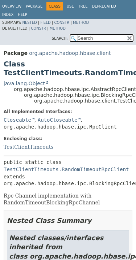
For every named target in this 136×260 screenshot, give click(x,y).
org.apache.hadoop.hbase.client (70, 53)
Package (34, 6)
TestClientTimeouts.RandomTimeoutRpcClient (66, 169)
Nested (29, 23)
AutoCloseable (58, 120)
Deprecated (104, 6)
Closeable (17, 120)
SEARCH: (60, 38)
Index (7, 15)
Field (45, 23)
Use (70, 6)
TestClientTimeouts (29, 147)
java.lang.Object (24, 83)
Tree (83, 6)
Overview (11, 6)
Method (81, 23)
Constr (61, 23)
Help (22, 15)
